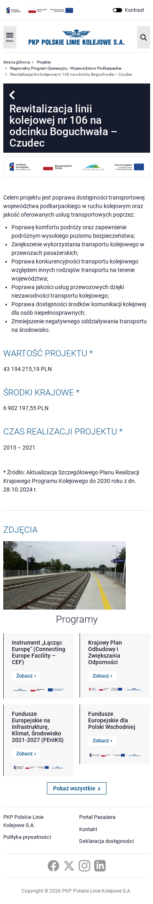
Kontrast (134, 10)
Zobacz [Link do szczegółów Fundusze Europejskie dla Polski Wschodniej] (102, 741)
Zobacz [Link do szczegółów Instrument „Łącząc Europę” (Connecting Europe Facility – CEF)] (26, 676)
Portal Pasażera (97, 817)
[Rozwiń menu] (9, 37)
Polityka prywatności (27, 837)
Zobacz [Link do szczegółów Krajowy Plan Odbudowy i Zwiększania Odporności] (102, 676)
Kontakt (88, 829)
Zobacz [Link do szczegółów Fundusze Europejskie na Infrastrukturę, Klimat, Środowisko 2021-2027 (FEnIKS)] (26, 754)
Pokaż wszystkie (76, 788)
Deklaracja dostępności (106, 841)
